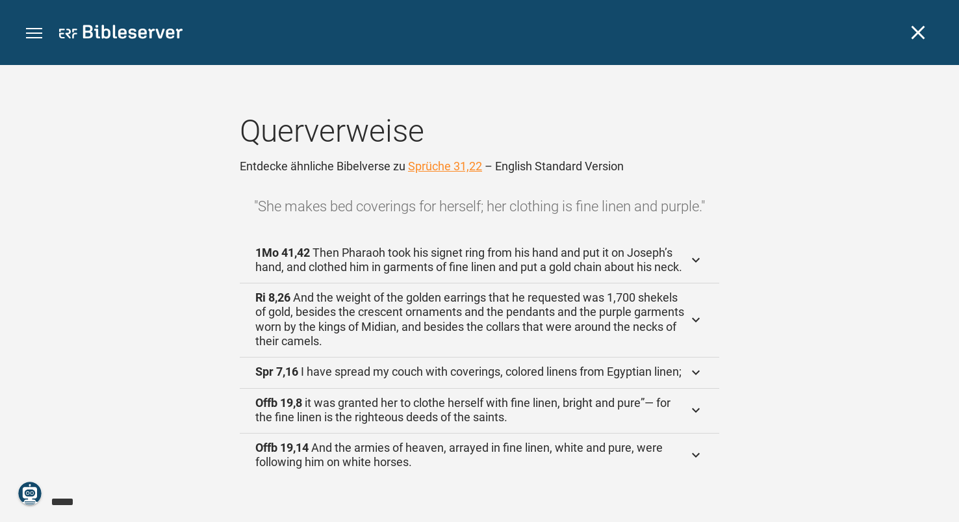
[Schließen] (918, 32)
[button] (34, 33)
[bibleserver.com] (121, 34)
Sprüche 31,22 (445, 166)
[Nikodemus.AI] (30, 493)
